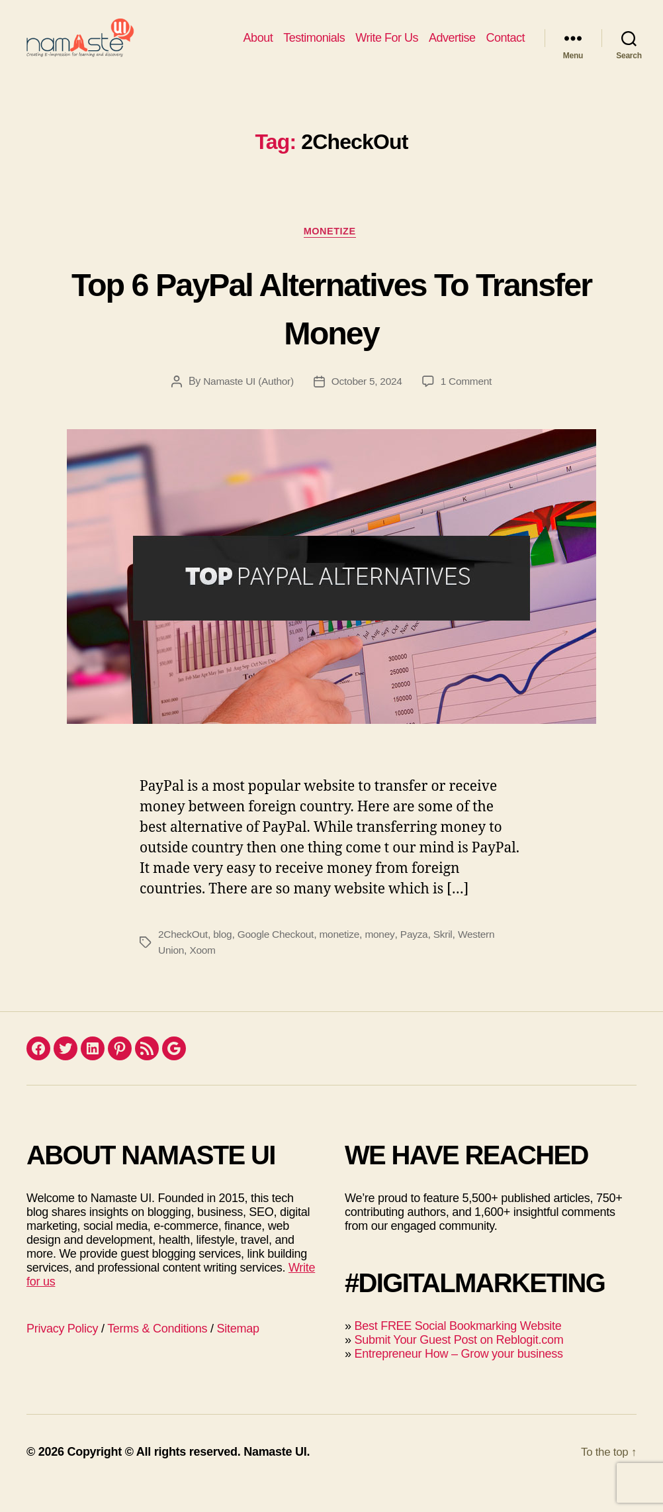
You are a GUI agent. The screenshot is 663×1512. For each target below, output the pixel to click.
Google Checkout (280, 956)
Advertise (452, 47)
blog (224, 956)
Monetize (331, 252)
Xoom (204, 972)
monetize (345, 956)
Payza (421, 956)
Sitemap (238, 1351)
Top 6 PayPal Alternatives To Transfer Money (331, 327)
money (387, 956)
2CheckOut (184, 956)
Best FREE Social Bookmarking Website (457, 1348)
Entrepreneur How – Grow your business (458, 1376)
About (258, 47)
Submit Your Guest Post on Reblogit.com (458, 1362)
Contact (505, 47)
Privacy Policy (62, 1351)
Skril (451, 956)
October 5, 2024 (367, 403)
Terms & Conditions (157, 1351)
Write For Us (386, 47)
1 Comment (469, 403)
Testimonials (314, 47)
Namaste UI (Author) (246, 403)
